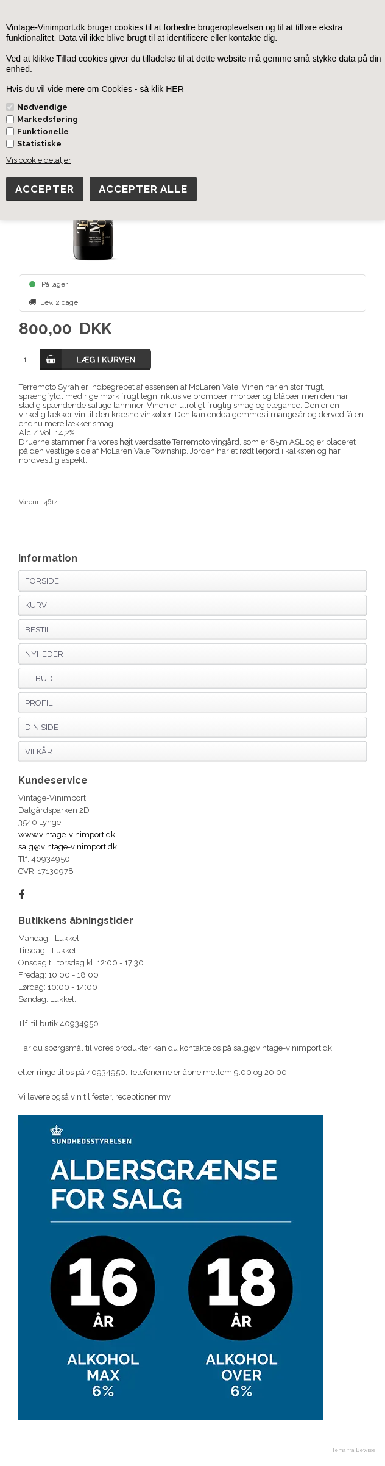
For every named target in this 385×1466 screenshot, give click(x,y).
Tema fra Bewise (353, 1450)
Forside (42, 580)
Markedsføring (47, 119)
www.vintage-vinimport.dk (66, 834)
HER (175, 89)
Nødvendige (42, 107)
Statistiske (39, 143)
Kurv (36, 605)
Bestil (38, 629)
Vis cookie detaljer (38, 160)
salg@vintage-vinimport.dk (67, 846)
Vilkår (38, 751)
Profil (38, 702)
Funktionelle (43, 131)
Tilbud (39, 678)
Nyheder (44, 654)
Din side (41, 727)
